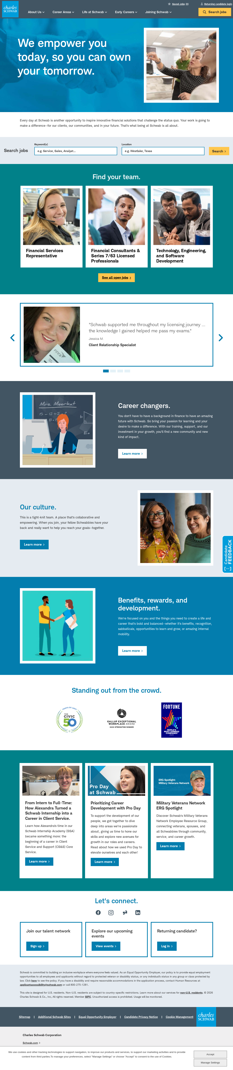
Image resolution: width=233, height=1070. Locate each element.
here (34, 980)
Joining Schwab (156, 12)
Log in (165, 946)
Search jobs (214, 12)
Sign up (35, 946)
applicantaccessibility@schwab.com (41, 984)
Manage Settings (210, 1062)
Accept (210, 1054)
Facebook (98, 912)
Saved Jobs (180, 3)
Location (127, 144)
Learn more (131, 453)
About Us (34, 12)
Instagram (111, 912)
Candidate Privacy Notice (141, 1017)
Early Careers (124, 12)
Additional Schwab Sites (54, 1017)
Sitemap (24, 1017)
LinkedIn (137, 912)
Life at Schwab (93, 12)
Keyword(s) (41, 144)
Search (217, 151)
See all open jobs (115, 277)
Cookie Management (179, 1017)
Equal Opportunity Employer (97, 1017)
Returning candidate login (218, 3)
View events (104, 946)
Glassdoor (125, 912)
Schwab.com (30, 1042)
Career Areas (62, 12)
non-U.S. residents (191, 992)
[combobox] (163, 151)
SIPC (88, 996)
